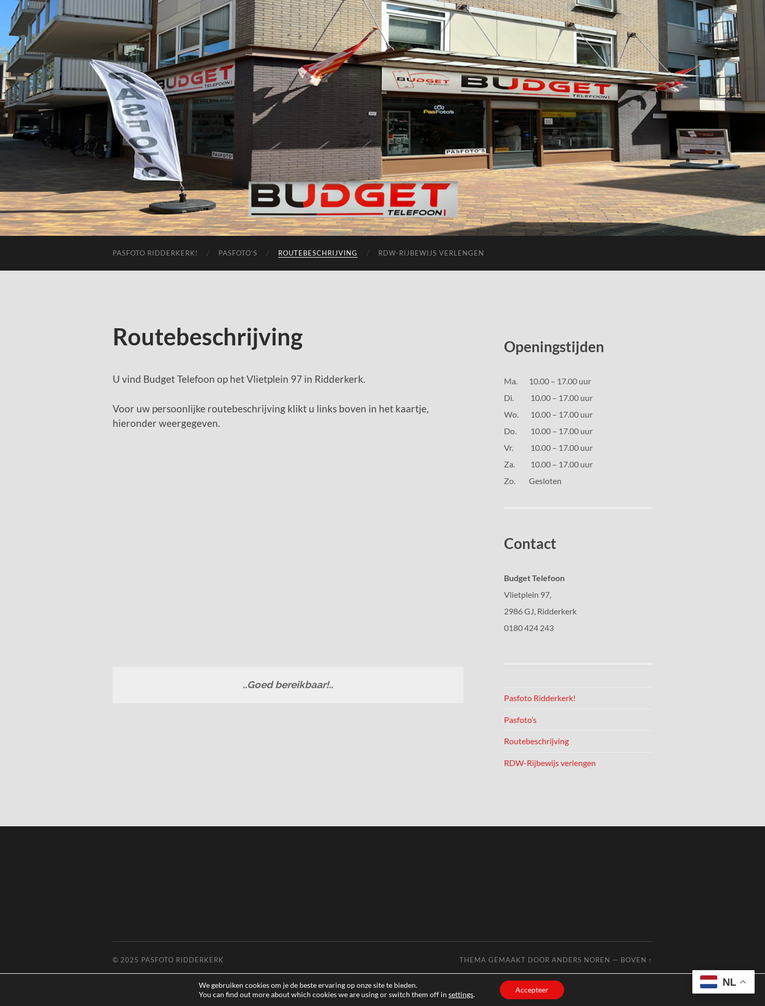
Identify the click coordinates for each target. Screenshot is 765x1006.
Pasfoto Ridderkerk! (155, 253)
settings (460, 994)
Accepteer (532, 989)
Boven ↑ (636, 960)
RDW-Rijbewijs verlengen (431, 253)
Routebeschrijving (318, 253)
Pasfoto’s (237, 253)
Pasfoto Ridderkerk (182, 960)
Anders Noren (581, 960)
